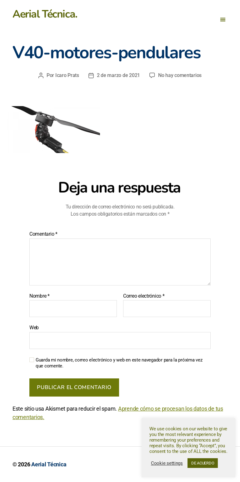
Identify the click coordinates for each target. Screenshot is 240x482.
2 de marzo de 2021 (118, 75)
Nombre (39, 296)
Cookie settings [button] (167, 463)
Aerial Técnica (48, 464)
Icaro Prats (67, 75)
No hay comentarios (180, 75)
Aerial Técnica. (44, 14)
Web (34, 328)
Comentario (43, 234)
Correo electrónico (144, 296)
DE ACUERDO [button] (202, 463)
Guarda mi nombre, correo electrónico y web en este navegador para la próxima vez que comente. (119, 363)
